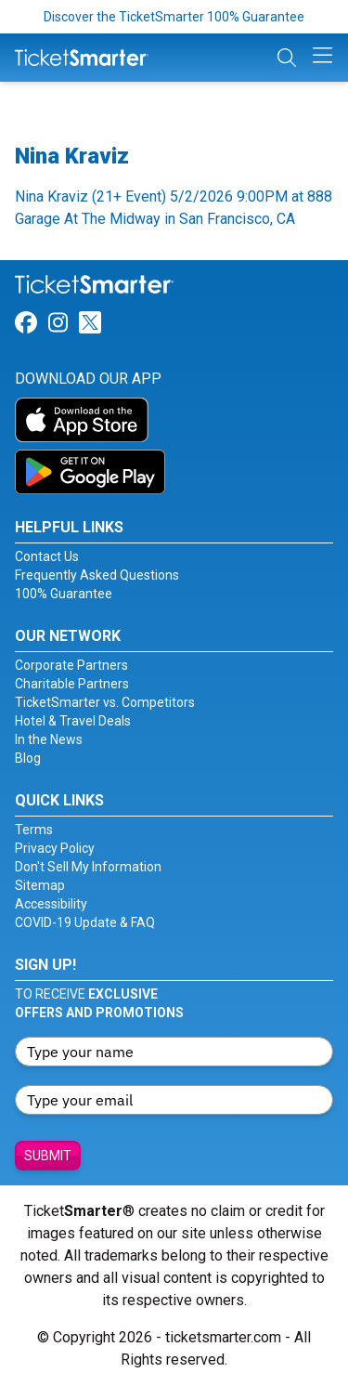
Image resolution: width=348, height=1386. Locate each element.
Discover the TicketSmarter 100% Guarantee (174, 16)
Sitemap (40, 885)
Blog (28, 758)
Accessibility (51, 903)
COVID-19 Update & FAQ (85, 922)
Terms (34, 829)
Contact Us (47, 556)
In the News (49, 739)
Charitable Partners (72, 683)
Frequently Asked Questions (97, 575)
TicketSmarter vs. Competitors (105, 702)
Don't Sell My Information (88, 866)
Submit (47, 1155)
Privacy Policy (55, 848)
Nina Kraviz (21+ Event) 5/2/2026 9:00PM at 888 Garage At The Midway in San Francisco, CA (173, 208)
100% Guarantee (63, 593)
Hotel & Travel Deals (73, 720)
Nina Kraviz (72, 156)
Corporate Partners (71, 665)
